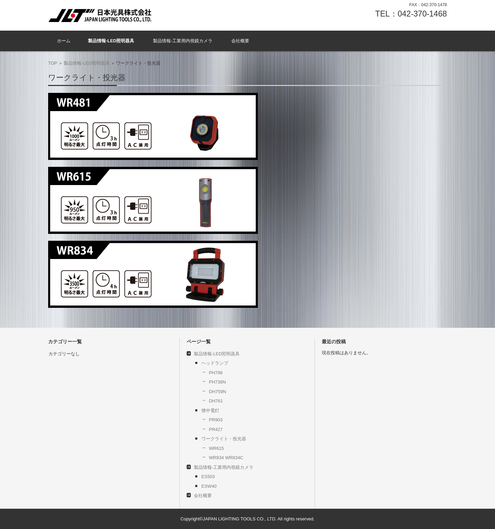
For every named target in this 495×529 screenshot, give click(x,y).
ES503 (210, 476)
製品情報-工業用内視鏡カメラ (182, 40)
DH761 (216, 400)
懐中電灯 (210, 410)
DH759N (217, 391)
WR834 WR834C (226, 457)
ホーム (63, 40)
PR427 (216, 429)
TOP (52, 63)
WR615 (216, 448)
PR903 (216, 419)
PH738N (217, 382)
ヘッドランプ (214, 363)
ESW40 (209, 486)
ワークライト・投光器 (223, 438)
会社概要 (240, 40)
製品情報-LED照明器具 (111, 40)
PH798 (216, 372)
